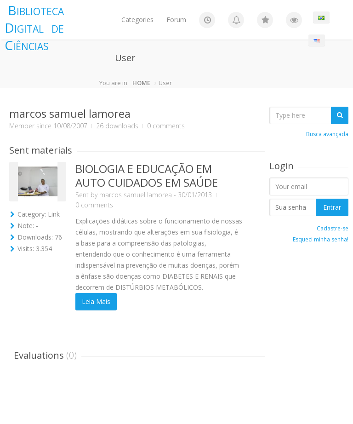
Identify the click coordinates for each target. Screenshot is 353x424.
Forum (176, 19)
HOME (141, 83)
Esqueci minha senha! (320, 239)
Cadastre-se (332, 228)
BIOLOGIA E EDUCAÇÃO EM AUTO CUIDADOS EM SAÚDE (146, 175)
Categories (137, 19)
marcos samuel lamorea (135, 194)
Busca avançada (327, 134)
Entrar (332, 207)
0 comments (94, 205)
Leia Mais (96, 301)
